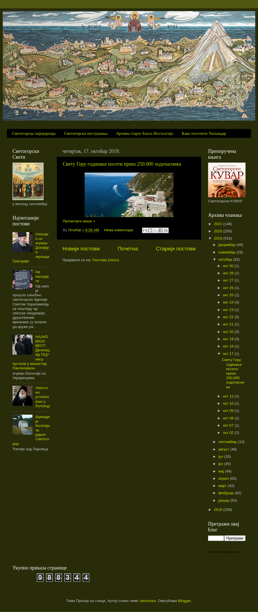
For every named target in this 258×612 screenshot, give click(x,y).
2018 (218, 509)
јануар (224, 500)
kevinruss (148, 601)
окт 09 (228, 411)
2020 (218, 231)
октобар (225, 259)
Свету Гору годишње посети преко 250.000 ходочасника (122, 164)
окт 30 (228, 266)
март (223, 486)
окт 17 (228, 354)
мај (221, 471)
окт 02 (228, 433)
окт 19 (228, 339)
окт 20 (228, 332)
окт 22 (228, 317)
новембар (227, 252)
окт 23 (228, 310)
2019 (218, 238)
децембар (227, 245)
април (224, 478)
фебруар (226, 493)
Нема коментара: (119, 230)
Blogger (184, 601)
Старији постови (176, 249)
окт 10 (228, 403)
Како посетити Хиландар (204, 133)
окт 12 (228, 396)
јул (221, 456)
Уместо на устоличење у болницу (42, 397)
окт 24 (228, 302)
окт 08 (228, 418)
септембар (228, 442)
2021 (218, 224)
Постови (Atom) (105, 260)
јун (221, 464)
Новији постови (81, 249)
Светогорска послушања (86, 133)
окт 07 (228, 425)
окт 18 (228, 346)
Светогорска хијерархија (34, 133)
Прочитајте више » (79, 221)
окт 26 (228, 288)
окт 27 (228, 280)
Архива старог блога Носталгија (144, 133)
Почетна (128, 249)
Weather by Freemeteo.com (224, 551)
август (224, 449)
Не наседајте (41, 276)
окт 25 (228, 295)
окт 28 (228, 273)
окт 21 (228, 324)
